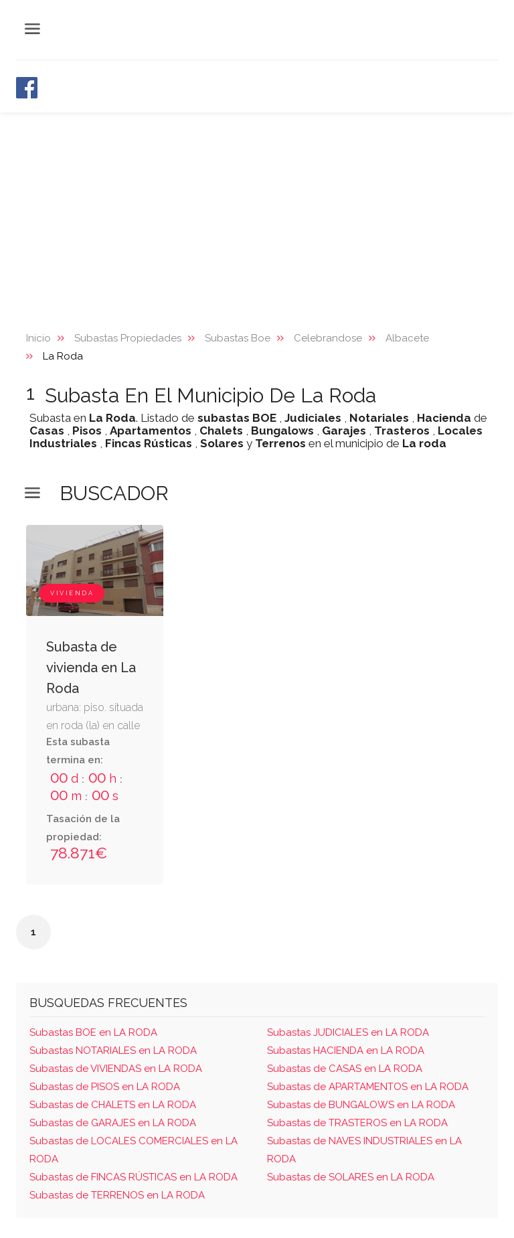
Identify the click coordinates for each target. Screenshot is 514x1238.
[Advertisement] (257, 213)
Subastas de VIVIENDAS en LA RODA (115, 1069)
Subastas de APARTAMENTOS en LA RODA (367, 1087)
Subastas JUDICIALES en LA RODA (348, 1032)
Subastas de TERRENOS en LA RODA (117, 1195)
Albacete (407, 338)
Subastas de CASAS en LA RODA (344, 1069)
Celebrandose (328, 338)
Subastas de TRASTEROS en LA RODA (357, 1123)
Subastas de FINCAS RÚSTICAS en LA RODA (133, 1177)
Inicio (38, 338)
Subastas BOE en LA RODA (93, 1032)
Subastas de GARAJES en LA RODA (112, 1123)
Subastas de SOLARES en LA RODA (350, 1177)
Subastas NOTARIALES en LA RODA (113, 1050)
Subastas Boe (237, 338)
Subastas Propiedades (127, 338)
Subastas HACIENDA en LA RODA (345, 1050)
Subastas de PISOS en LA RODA (104, 1087)
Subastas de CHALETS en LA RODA (112, 1105)
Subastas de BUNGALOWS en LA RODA (361, 1105)
